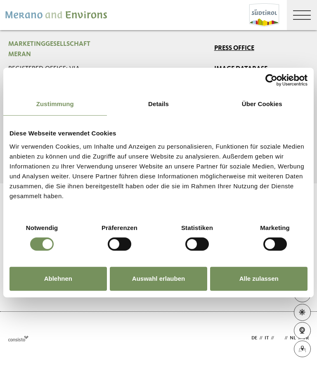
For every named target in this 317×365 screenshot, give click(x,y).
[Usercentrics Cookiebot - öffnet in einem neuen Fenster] (271, 80)
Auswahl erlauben (158, 278)
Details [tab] (158, 103)
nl (293, 338)
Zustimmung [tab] (55, 103)
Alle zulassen (259, 278)
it (267, 338)
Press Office (234, 48)
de (254, 338)
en (279, 338)
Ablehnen (58, 278)
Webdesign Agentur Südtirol (18, 338)
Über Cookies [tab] (262, 103)
